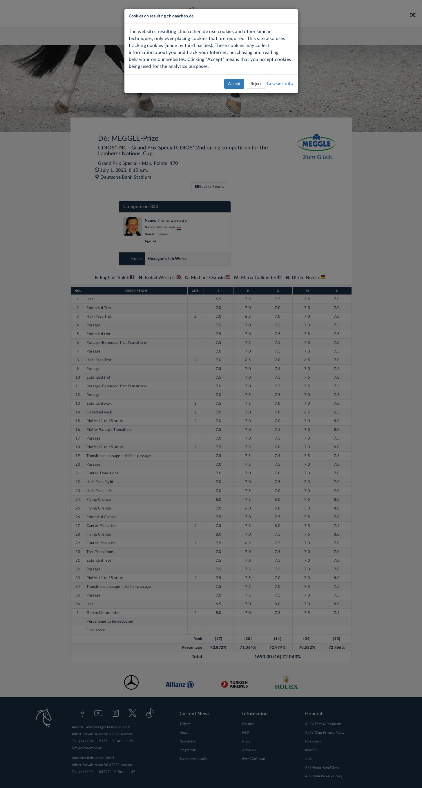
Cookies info (280, 83)
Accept (234, 84)
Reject (256, 84)
